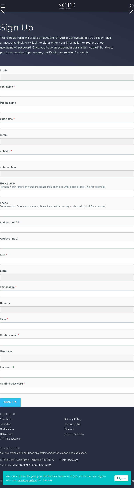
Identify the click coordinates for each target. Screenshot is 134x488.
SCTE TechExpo (74, 433)
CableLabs (6, 433)
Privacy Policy (73, 419)
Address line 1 (9, 222)
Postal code (8, 286)
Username (6, 351)
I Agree (121, 478)
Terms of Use (72, 424)
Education (5, 424)
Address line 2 (9, 238)
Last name (7, 118)
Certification (7, 429)
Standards (6, 419)
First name (7, 86)
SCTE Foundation (10, 438)
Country (5, 303)
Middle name (8, 102)
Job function (8, 167)
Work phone (67, 185)
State (3, 270)
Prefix (3, 70)
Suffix (3, 134)
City (3, 254)
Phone (67, 204)
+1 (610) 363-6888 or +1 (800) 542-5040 (27, 464)
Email (4, 319)
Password (7, 367)
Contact (69, 429)
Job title (6, 151)
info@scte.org (70, 459)
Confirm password (12, 383)
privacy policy (27, 480)
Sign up (10, 402)
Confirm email (9, 335)
